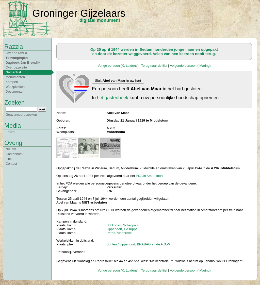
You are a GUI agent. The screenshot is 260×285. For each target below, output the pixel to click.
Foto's (10, 132)
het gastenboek (112, 97)
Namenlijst (13, 72)
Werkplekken (15, 87)
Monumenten (15, 77)
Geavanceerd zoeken (21, 114)
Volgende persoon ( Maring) (190, 66)
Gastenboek (14, 154)
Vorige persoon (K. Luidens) (118, 66)
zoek (42, 109)
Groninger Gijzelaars (78, 13)
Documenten (15, 91)
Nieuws (11, 149)
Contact (11, 163)
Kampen (12, 82)
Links (9, 159)
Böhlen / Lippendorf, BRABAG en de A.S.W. (138, 244)
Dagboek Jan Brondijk (23, 62)
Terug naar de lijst (154, 66)
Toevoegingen (17, 58)
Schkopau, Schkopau (122, 225)
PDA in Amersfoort (149, 176)
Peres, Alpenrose (119, 233)
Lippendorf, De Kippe (121, 229)
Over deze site (16, 67)
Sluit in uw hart (118, 80)
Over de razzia (16, 53)
